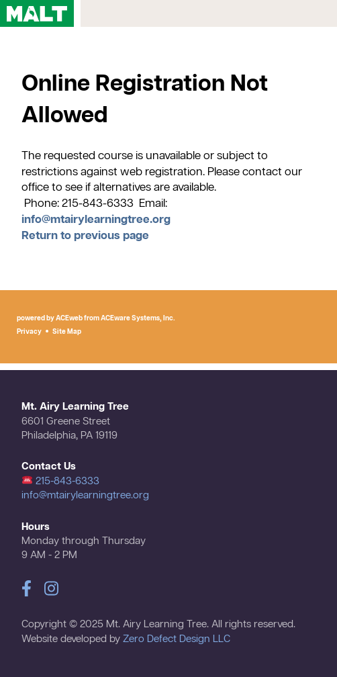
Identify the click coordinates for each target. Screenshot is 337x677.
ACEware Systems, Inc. (138, 318)
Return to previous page (85, 236)
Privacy (29, 331)
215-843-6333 (60, 481)
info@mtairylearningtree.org (96, 220)
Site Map (66, 331)
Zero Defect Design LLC (176, 639)
